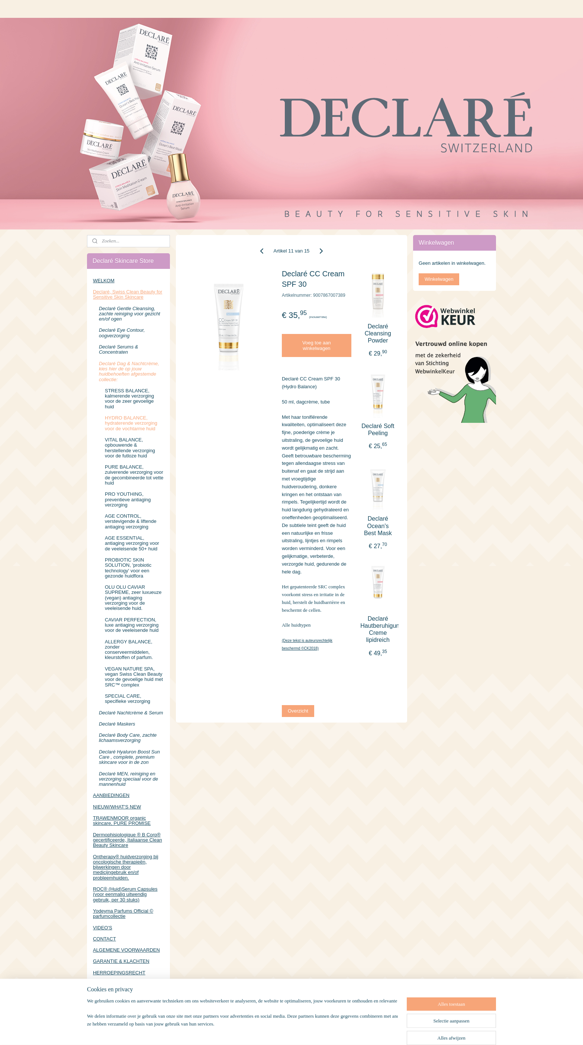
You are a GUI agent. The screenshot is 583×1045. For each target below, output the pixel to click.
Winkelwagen (439, 279)
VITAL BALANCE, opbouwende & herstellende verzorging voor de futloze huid (130, 448)
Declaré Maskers (117, 724)
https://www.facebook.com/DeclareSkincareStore (128, 1007)
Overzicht (298, 711)
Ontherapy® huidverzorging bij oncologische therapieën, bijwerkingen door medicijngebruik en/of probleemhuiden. (125, 867)
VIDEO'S (102, 927)
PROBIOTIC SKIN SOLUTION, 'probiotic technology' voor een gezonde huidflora (128, 568)
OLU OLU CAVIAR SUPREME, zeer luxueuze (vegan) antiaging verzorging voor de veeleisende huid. (133, 597)
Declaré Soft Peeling (377, 429)
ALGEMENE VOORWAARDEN (126, 950)
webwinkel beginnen (314, 1031)
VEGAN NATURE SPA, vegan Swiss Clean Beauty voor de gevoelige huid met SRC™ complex (134, 677)
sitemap (277, 1031)
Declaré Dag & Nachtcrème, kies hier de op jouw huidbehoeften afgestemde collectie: (129, 371)
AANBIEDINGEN (111, 795)
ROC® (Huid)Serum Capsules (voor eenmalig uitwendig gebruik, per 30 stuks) (125, 894)
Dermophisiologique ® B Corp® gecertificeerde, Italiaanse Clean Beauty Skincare (127, 840)
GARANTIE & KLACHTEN (121, 961)
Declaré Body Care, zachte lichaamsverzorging (128, 737)
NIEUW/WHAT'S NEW (117, 807)
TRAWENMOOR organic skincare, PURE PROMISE (122, 820)
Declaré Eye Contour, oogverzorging (122, 332)
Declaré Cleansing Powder (378, 333)
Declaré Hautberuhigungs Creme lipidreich (377, 629)
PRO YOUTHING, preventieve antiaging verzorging (128, 499)
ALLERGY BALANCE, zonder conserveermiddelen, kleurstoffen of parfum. (129, 649)
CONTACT (104, 939)
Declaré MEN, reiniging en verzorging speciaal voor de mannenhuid (128, 779)
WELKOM (104, 280)
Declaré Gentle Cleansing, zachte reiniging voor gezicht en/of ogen (129, 314)
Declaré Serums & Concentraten (118, 349)
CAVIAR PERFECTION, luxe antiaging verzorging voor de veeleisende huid (132, 625)
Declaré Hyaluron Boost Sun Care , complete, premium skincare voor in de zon (129, 757)
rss (290, 1031)
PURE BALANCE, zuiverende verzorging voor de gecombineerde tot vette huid (134, 475)
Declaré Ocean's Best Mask (378, 525)
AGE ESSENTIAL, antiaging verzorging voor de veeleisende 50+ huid (132, 543)
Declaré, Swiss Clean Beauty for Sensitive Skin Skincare (127, 294)
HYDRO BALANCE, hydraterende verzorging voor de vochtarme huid (131, 423)
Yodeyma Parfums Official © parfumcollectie (123, 913)
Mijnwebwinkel (372, 1031)
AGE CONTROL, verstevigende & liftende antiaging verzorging (131, 521)
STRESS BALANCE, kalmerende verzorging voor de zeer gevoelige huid (129, 398)
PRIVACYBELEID (112, 984)
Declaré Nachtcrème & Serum (131, 713)
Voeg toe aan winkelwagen (316, 345)
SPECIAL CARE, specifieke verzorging (127, 698)
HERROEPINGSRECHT (119, 972)
